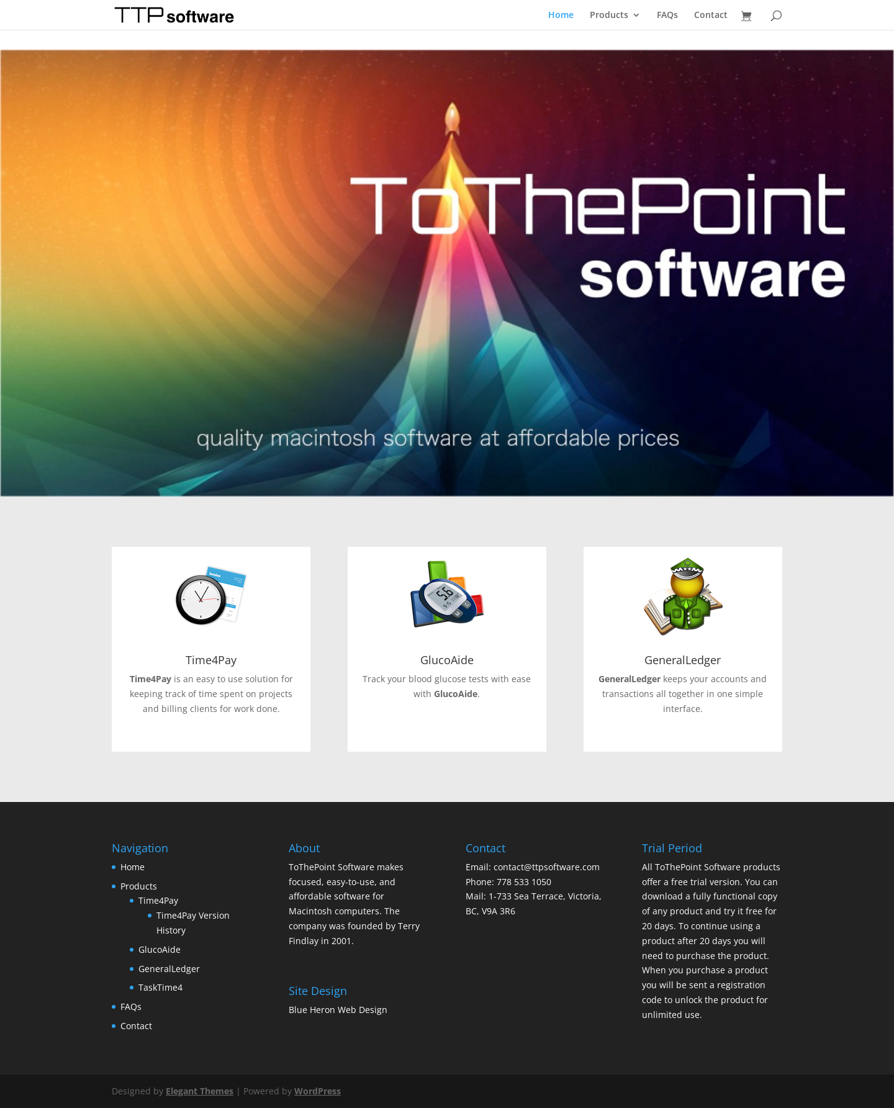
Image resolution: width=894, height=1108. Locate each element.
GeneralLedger (682, 659)
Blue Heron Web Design (338, 1010)
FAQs (667, 15)
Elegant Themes (199, 1091)
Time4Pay (211, 659)
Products (609, 15)
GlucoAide (447, 659)
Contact (711, 15)
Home (561, 15)
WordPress (317, 1091)
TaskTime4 (160, 987)
